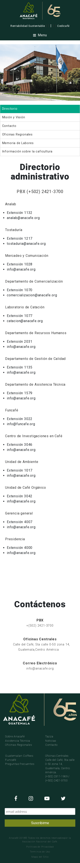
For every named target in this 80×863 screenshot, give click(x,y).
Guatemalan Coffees (19, 755)
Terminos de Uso (40, 851)
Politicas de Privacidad (40, 846)
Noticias (50, 740)
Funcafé (10, 759)
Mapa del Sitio (40, 856)
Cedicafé (63, 25)
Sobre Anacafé (15, 736)
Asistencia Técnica (17, 740)
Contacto (51, 744)
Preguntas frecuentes (19, 764)
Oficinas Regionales (18, 744)
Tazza (49, 736)
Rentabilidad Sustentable (27, 25)
